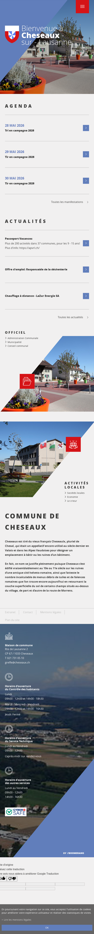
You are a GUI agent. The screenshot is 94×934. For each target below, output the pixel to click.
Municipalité (15, 342)
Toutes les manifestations (70, 202)
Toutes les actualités (73, 317)
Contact (28, 612)
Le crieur (72, 500)
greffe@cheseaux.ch (17, 662)
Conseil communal (18, 345)
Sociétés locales (76, 493)
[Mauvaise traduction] (12, 878)
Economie (72, 496)
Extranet (10, 612)
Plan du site (12, 620)
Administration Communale (23, 338)
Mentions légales (50, 612)
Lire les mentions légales (17, 919)
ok (47, 927)
